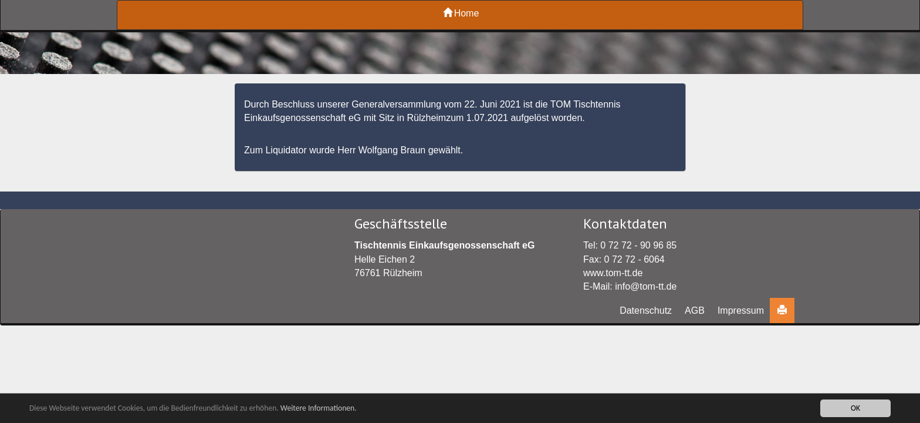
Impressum (741, 310)
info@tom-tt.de (646, 286)
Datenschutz (646, 310)
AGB (695, 310)
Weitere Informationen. (318, 409)
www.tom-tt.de (612, 273)
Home (461, 13)
